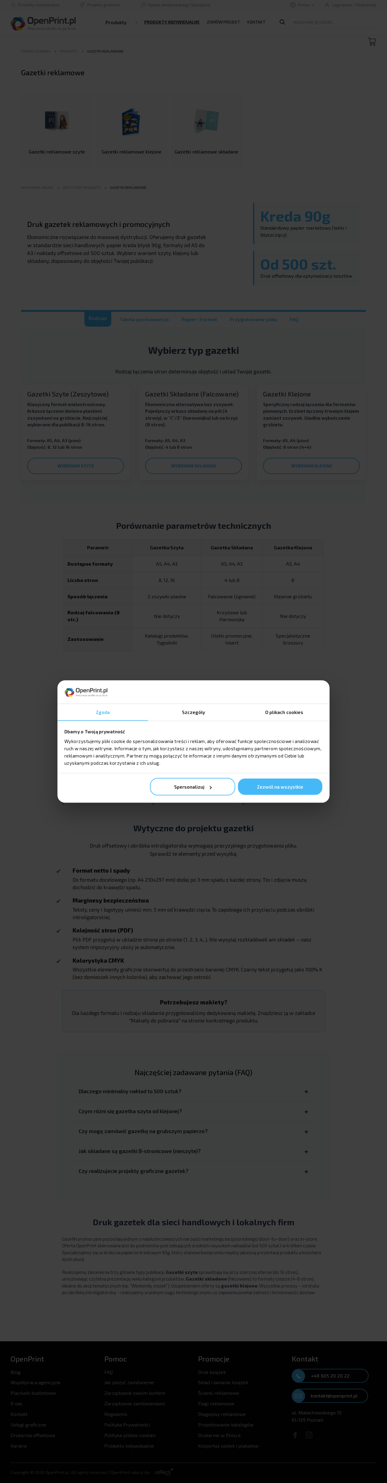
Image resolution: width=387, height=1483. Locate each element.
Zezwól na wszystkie (280, 787)
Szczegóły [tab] (193, 712)
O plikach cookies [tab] (284, 712)
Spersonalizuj (193, 787)
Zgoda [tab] (103, 712)
